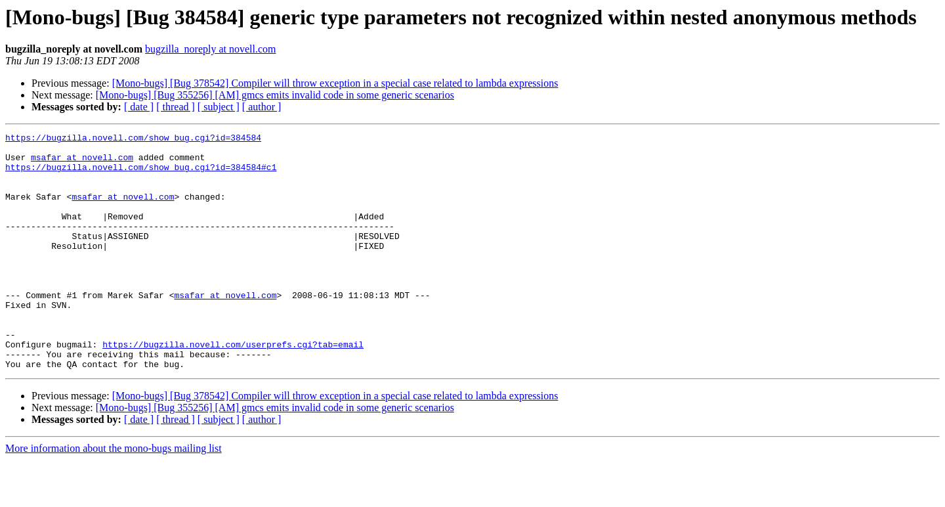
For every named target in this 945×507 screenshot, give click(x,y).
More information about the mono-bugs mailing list (113, 495)
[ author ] (262, 106)
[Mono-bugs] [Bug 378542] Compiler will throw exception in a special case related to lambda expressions (335, 83)
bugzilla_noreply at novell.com (210, 49)
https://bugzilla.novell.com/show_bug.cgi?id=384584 (133, 139)
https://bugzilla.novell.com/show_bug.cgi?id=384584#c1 (140, 175)
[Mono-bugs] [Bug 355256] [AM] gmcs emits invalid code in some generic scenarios (275, 94)
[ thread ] (175, 106)
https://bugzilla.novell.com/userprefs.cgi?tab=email (233, 387)
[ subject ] (219, 106)
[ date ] (139, 106)
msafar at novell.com (82, 163)
